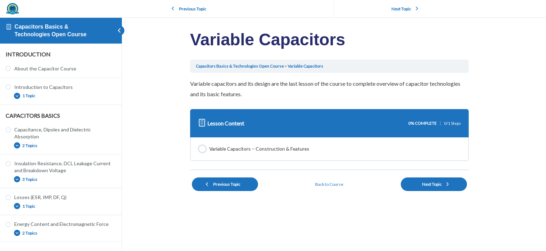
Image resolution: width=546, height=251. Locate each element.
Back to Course (334, 184)
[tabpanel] (334, 88)
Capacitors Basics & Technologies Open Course (244, 66)
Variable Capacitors (310, 66)
